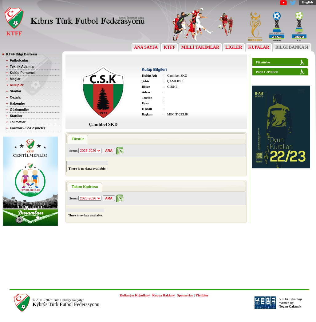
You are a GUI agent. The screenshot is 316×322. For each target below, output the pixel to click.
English (307, 2)
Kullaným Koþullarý (135, 295)
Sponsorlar (185, 295)
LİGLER (233, 47)
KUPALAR (258, 47)
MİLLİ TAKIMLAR (200, 47)
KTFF (169, 47)
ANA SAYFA (146, 47)
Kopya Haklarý (163, 295)
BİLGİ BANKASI (292, 47)
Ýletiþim (202, 295)
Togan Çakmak (290, 306)
